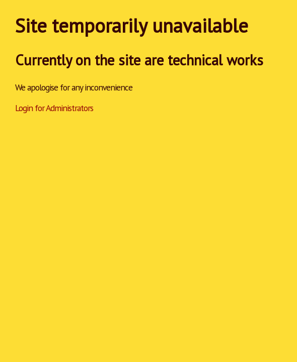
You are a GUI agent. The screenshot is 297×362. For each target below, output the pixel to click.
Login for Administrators (54, 108)
